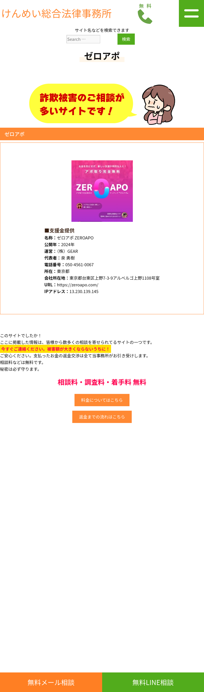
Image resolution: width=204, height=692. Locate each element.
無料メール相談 (51, 682)
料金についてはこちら (102, 400)
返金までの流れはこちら (102, 417)
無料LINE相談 (153, 682)
